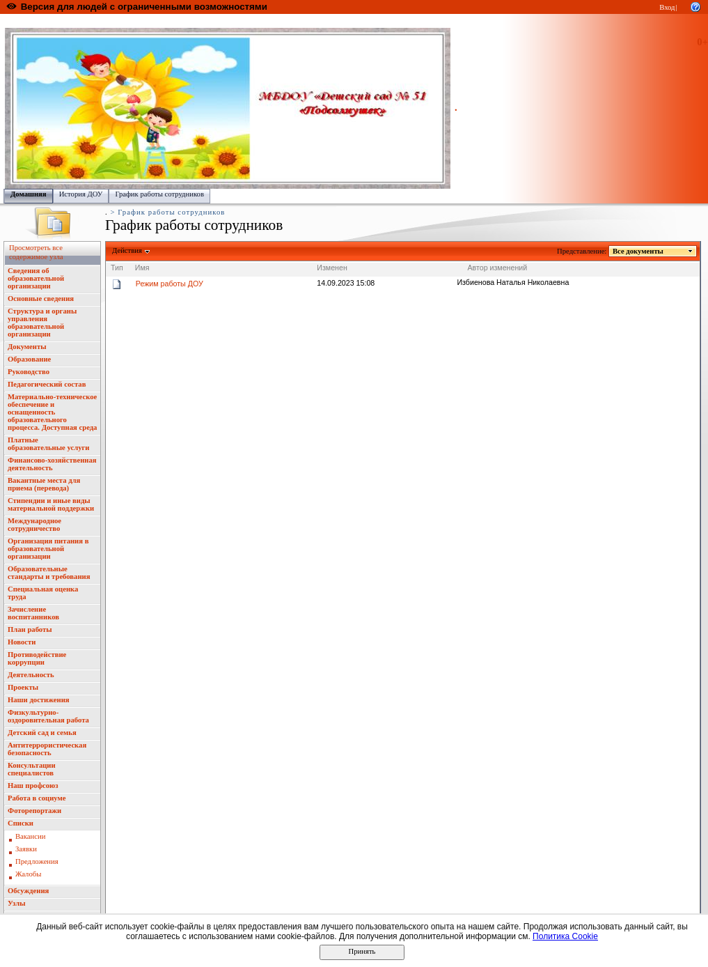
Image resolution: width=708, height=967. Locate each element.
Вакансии (30, 836)
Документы (27, 346)
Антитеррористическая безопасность (47, 749)
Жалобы (28, 874)
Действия (127, 250)
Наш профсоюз (33, 785)
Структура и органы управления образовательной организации (42, 322)
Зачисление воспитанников (33, 613)
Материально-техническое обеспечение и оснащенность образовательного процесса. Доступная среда (52, 412)
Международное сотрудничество (34, 524)
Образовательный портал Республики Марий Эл (82, 21)
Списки (20, 823)
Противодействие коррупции (37, 658)
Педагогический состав (47, 384)
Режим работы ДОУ (169, 283)
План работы (30, 629)
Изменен (332, 267)
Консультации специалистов (32, 769)
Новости (22, 642)
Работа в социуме (37, 798)
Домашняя (28, 194)
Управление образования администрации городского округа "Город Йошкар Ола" (294, 21)
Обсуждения (28, 891)
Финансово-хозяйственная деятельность (52, 464)
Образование (29, 359)
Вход (667, 7)
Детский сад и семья (42, 732)
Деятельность (31, 675)
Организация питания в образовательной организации (48, 548)
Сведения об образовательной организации (36, 278)
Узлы (17, 903)
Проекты (23, 687)
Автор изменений (497, 267)
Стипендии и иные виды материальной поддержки (51, 504)
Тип (117, 267)
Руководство (28, 372)
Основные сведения (41, 298)
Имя (142, 267)
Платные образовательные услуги (48, 443)
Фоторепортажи (34, 810)
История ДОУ (81, 194)
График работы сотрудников (159, 194)
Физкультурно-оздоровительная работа (48, 716)
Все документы (638, 251)
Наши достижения (39, 700)
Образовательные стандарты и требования (49, 572)
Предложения (36, 861)
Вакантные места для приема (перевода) (44, 484)
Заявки (26, 849)
